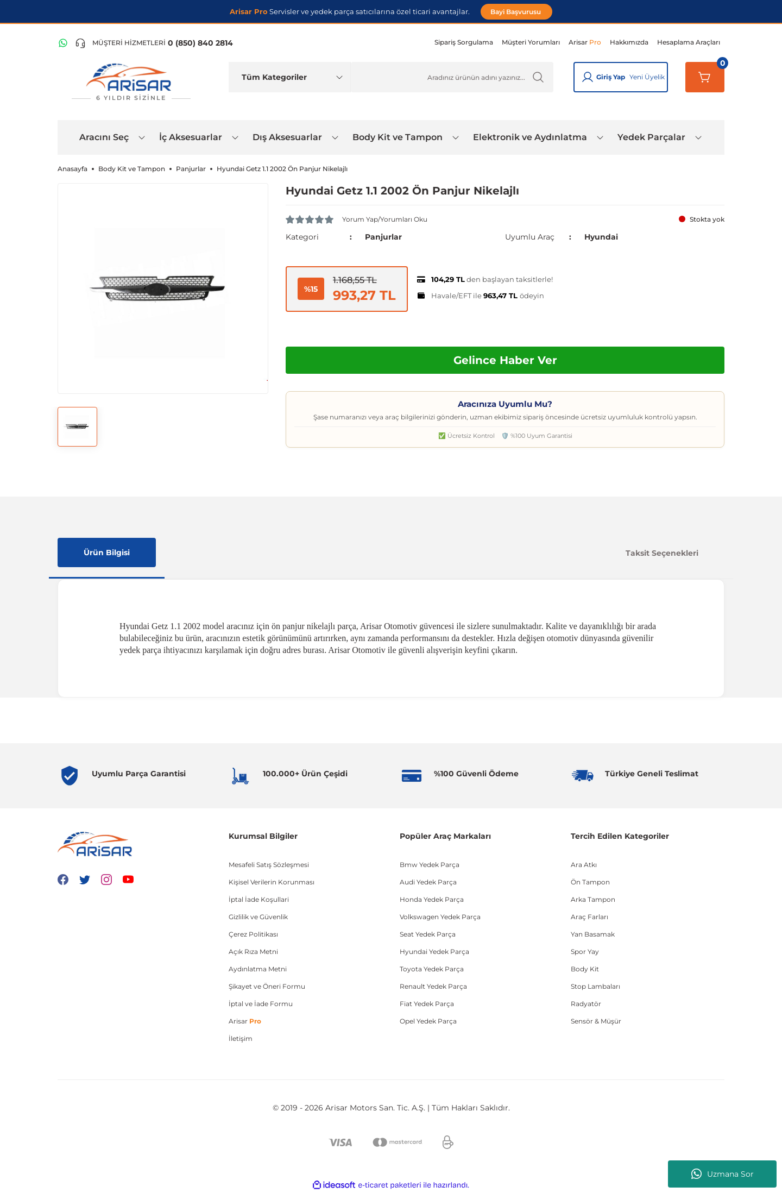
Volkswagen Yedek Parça (440, 917)
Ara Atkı (584, 865)
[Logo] (131, 82)
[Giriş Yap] (587, 77)
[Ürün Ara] (452, 77)
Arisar (245, 1021)
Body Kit (585, 969)
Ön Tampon (590, 882)
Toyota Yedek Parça (432, 969)
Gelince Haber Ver (505, 360)
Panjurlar (383, 237)
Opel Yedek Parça (428, 1021)
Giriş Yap (610, 77)
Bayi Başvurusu (516, 12)
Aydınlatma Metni (258, 969)
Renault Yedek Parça (433, 986)
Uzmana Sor (722, 1174)
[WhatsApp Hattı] (63, 42)
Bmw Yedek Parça (429, 865)
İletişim (241, 1038)
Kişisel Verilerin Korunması (271, 882)
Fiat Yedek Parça (427, 1004)
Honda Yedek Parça (432, 899)
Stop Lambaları (595, 986)
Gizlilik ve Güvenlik (258, 917)
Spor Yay (585, 951)
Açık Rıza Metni (253, 951)
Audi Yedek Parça (428, 882)
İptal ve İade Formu (261, 1004)
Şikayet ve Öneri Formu (267, 986)
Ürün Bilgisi (107, 552)
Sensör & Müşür (596, 1021)
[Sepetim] (704, 77)
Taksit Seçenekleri (662, 553)
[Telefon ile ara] (154, 43)
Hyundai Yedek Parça (434, 951)
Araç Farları (589, 917)
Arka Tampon (593, 899)
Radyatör (586, 1004)
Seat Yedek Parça (428, 934)
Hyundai (601, 237)
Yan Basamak (593, 934)
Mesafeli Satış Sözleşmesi (269, 865)
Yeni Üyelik (647, 77)
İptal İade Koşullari (259, 899)
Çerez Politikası (253, 934)
